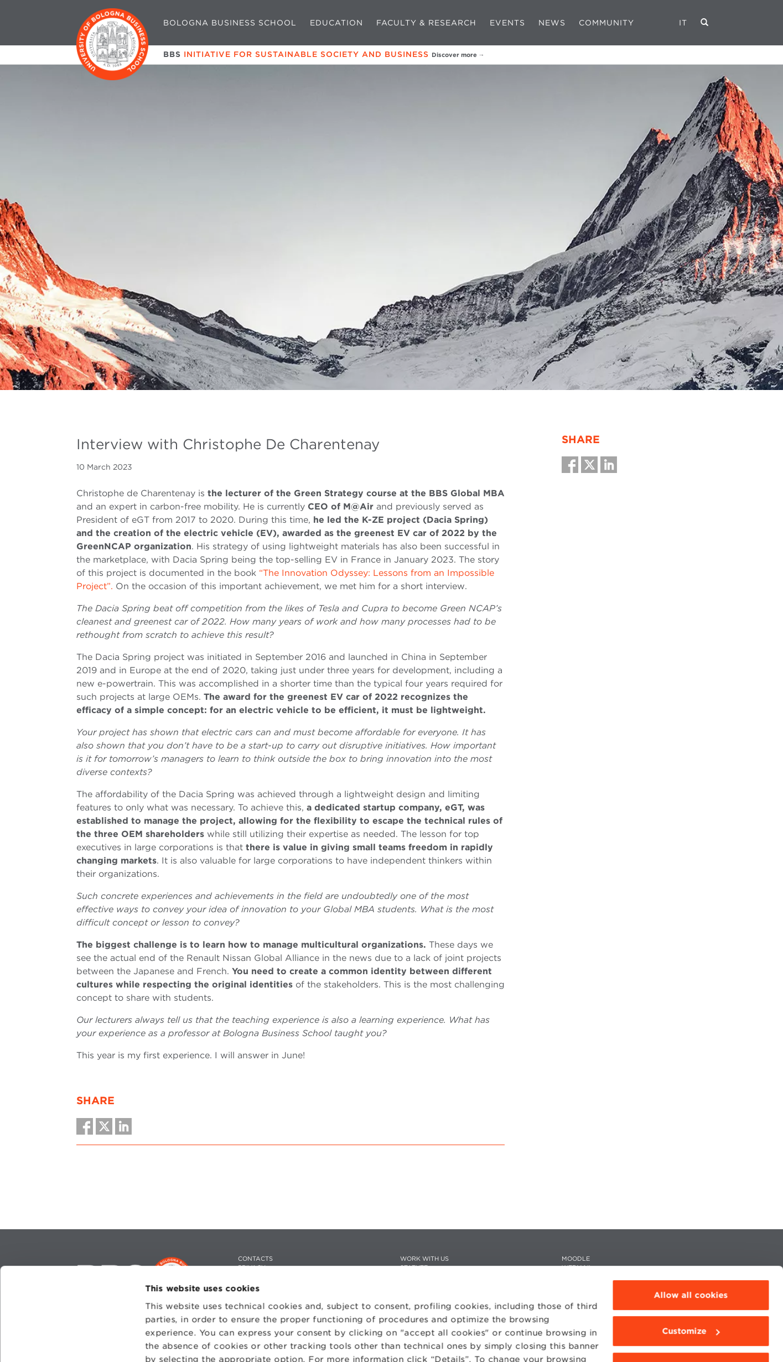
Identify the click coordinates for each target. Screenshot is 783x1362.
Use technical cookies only (691, 1305)
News (552, 22)
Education (336, 22)
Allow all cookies (691, 1233)
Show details (172, 1340)
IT (683, 22)
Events (507, 22)
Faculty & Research (426, 22)
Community (606, 22)
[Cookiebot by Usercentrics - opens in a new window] (71, 1340)
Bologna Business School (230, 22)
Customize (691, 1268)
